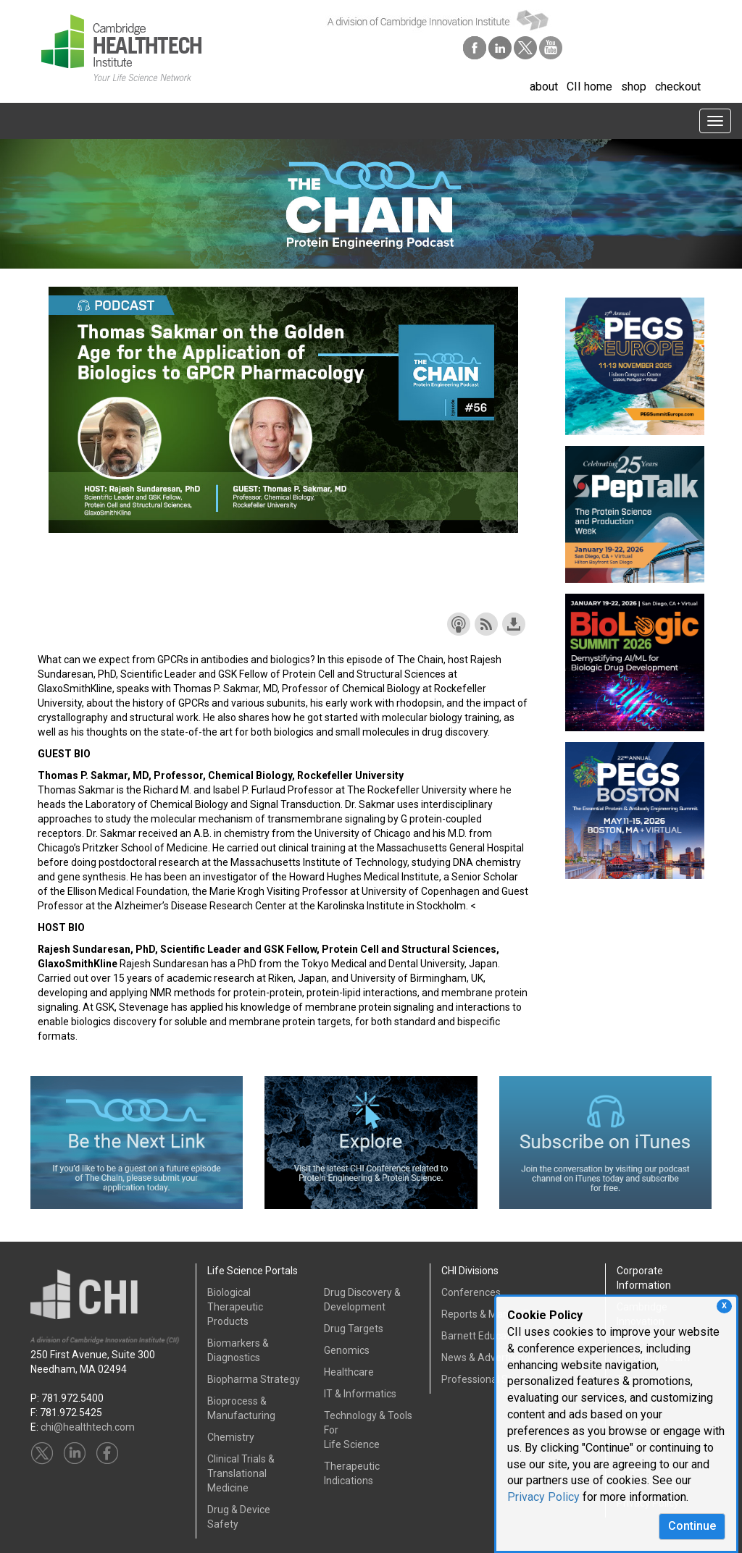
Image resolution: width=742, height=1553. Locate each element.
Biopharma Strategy (253, 1379)
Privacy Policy (543, 1497)
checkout (678, 86)
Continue (692, 1526)
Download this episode (513, 624)
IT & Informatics (360, 1394)
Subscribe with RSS (486, 624)
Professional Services (491, 1379)
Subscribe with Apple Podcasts (458, 624)
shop (633, 86)
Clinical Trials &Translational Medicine (241, 1473)
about (544, 86)
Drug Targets (353, 1328)
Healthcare (349, 1372)
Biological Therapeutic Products (235, 1307)
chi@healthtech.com (88, 1427)
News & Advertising (485, 1357)
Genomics (347, 1350)
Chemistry (230, 1437)
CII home (589, 86)
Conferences (471, 1292)
